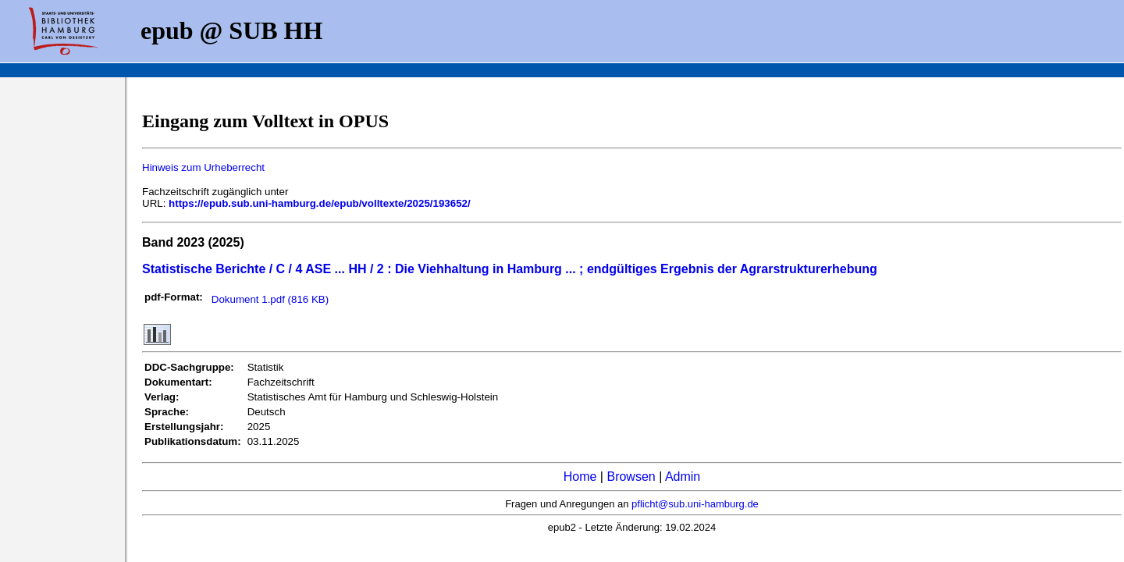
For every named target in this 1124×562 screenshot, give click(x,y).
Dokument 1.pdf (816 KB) (270, 299)
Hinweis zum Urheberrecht (203, 167)
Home (580, 476)
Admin (682, 476)
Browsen (630, 476)
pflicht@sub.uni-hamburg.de (695, 504)
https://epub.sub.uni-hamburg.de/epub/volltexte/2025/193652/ (320, 203)
